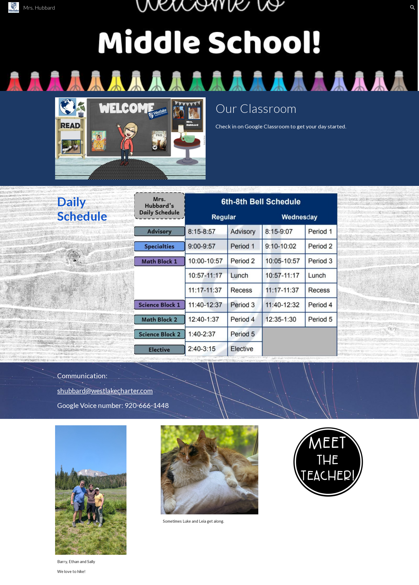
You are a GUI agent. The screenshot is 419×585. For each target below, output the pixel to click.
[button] (412, 7)
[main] (288, 108)
